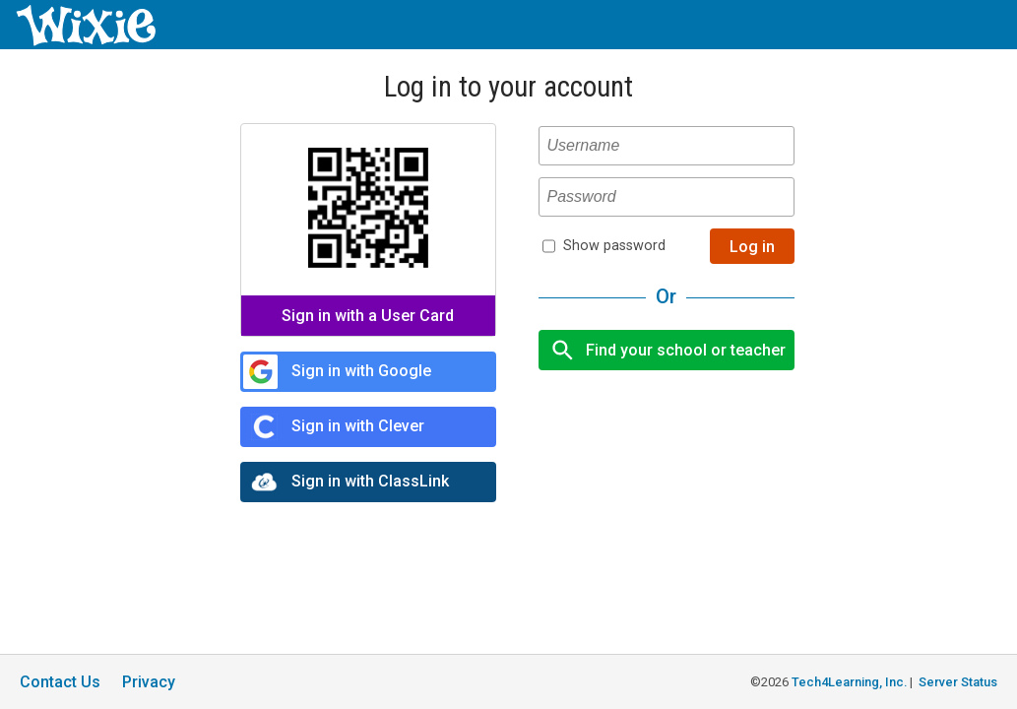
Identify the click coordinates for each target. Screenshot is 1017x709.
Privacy (148, 682)
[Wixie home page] (86, 41)
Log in (752, 246)
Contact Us (60, 682)
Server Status (958, 682)
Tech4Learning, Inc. (849, 682)
